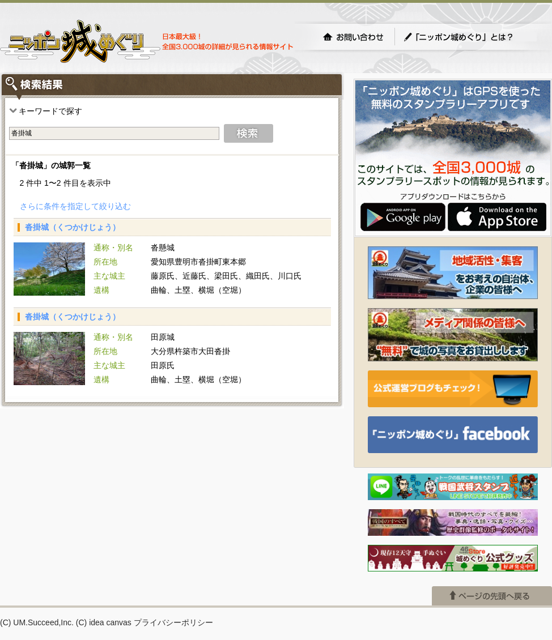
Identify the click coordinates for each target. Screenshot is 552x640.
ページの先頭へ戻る (492, 595)
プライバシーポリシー (173, 622)
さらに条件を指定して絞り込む (75, 206)
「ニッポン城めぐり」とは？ (470, 36)
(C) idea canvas (103, 622)
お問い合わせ (353, 36)
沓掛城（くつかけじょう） (72, 227)
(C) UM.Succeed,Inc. (37, 622)
